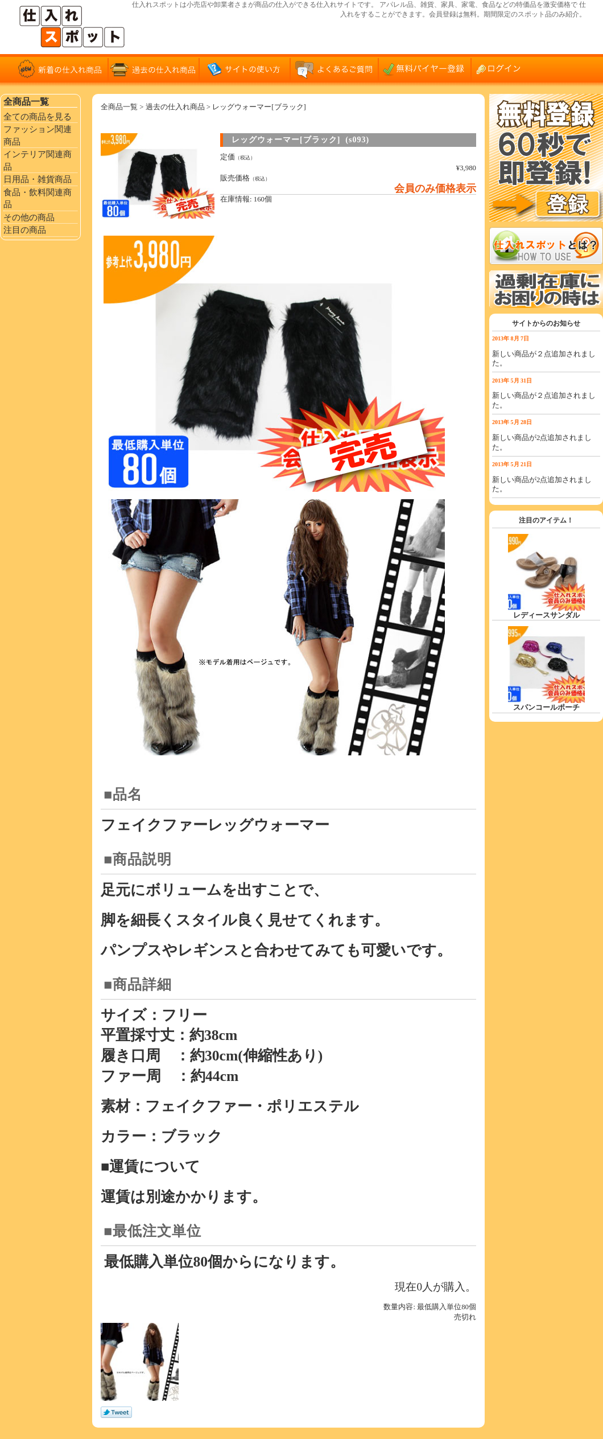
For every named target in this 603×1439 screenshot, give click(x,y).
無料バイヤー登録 (426, 68)
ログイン (503, 68)
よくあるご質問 (335, 68)
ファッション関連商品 (37, 135)
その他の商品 (29, 217)
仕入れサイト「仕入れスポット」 (74, 27)
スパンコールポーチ (546, 708)
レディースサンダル (546, 615)
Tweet (116, 1413)
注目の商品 (24, 230)
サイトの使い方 (244, 68)
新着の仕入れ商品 (62, 68)
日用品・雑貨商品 (37, 179)
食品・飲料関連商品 (37, 198)
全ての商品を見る (37, 116)
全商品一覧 (119, 107)
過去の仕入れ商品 (153, 68)
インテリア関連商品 (37, 160)
